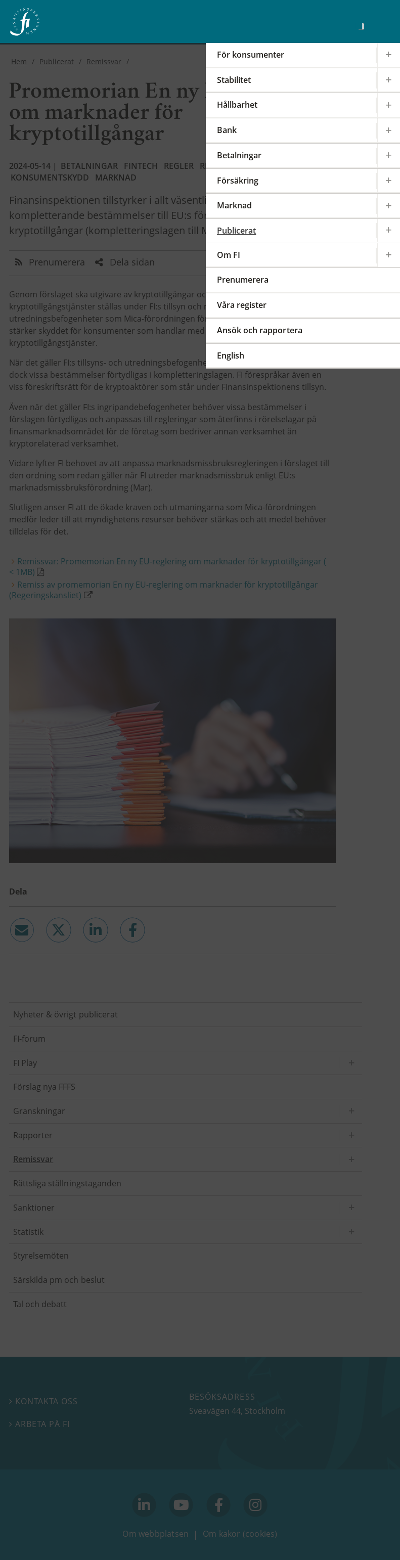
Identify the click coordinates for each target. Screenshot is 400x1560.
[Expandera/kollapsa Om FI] (388, 255)
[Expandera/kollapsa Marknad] (388, 205)
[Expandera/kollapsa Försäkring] (388, 181)
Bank (227, 130)
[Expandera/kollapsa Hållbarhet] (388, 105)
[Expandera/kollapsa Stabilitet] (388, 80)
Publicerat (236, 230)
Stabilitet (234, 79)
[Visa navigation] (376, 25)
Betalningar (239, 155)
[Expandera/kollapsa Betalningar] (388, 155)
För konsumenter (250, 54)
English (230, 355)
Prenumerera (243, 279)
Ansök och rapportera (259, 330)
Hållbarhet (237, 104)
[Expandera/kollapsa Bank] (388, 130)
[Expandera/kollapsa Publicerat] (388, 230)
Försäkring (237, 180)
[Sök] (361, 26)
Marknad (234, 205)
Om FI (228, 254)
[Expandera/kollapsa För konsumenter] (388, 55)
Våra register (241, 304)
